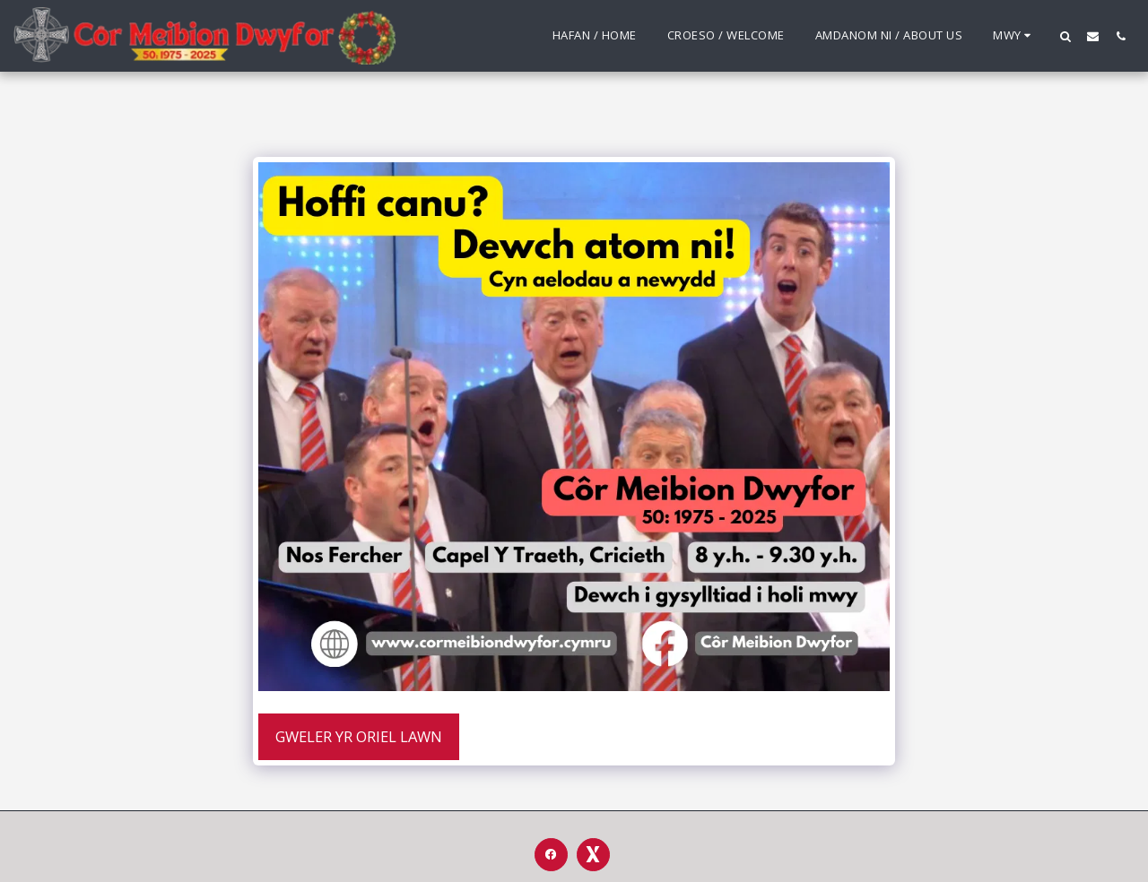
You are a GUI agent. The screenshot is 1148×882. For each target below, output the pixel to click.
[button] (1065, 36)
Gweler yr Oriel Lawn (358, 736)
